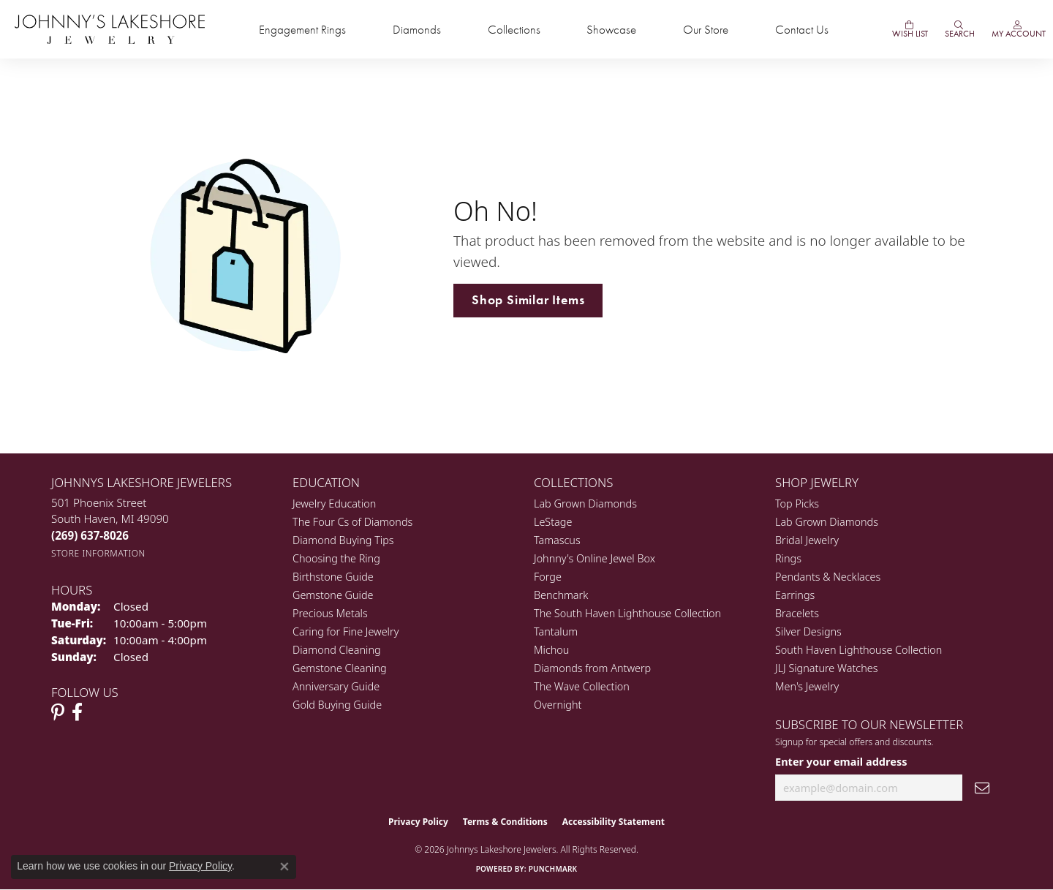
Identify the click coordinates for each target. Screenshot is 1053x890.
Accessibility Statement (613, 821)
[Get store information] (98, 553)
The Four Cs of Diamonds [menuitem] (352, 522)
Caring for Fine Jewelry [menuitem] (345, 631)
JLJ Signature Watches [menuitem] (826, 668)
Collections (514, 29)
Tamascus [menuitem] (557, 540)
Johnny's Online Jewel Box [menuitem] (594, 558)
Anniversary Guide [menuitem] (336, 686)
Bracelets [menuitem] (797, 613)
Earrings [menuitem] (795, 595)
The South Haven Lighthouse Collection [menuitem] (627, 613)
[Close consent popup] (284, 866)
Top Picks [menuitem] (797, 503)
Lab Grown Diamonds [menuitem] (585, 503)
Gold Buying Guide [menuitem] (337, 705)
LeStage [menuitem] (553, 522)
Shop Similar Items (528, 300)
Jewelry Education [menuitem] (334, 503)
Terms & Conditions (505, 821)
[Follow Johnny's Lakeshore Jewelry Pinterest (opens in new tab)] (57, 712)
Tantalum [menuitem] (556, 631)
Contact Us (802, 29)
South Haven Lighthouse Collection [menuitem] (858, 650)
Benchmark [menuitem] (561, 595)
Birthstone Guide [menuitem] (333, 577)
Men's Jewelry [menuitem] (807, 686)
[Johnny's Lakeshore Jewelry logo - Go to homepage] (109, 29)
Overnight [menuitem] (557, 705)
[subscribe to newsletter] (982, 788)
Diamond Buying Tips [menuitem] (343, 540)
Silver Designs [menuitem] (808, 631)
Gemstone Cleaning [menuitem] (339, 668)
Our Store (705, 29)
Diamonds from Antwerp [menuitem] (592, 668)
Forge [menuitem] (548, 577)
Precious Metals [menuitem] (330, 613)
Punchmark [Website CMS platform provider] (553, 869)
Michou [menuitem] (551, 650)
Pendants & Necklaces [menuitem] (827, 577)
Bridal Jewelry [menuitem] (807, 540)
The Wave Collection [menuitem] (582, 686)
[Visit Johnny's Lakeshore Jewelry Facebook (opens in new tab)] (77, 712)
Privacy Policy (418, 821)
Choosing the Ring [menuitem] (336, 558)
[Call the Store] (90, 535)
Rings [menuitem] (788, 558)
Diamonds (417, 29)
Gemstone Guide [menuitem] (332, 595)
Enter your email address (841, 761)
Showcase (611, 29)
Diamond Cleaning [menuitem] (336, 650)
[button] (959, 29)
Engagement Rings (302, 29)
